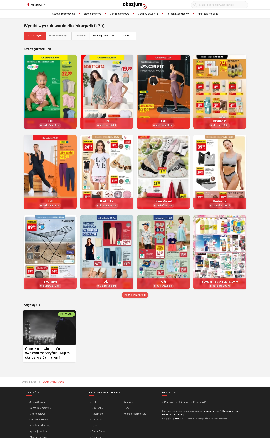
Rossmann (97, 413)
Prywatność (199, 402)
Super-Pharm (99, 431)
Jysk (94, 425)
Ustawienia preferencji (173, 414)
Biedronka (97, 408)
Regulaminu (208, 411)
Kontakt (168, 402)
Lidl (94, 402)
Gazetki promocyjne (40, 408)
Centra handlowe (38, 419)
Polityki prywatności (229, 411)
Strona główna (29, 382)
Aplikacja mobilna (38, 431)
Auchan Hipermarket (135, 413)
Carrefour (97, 419)
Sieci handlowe (37, 413)
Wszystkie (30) (35, 35)
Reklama (183, 402)
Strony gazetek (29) (103, 35)
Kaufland (128, 402)
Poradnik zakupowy (40, 425)
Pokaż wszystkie (135, 295)
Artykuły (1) (126, 35)
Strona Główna (37, 402)
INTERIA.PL (180, 418)
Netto (127, 408)
